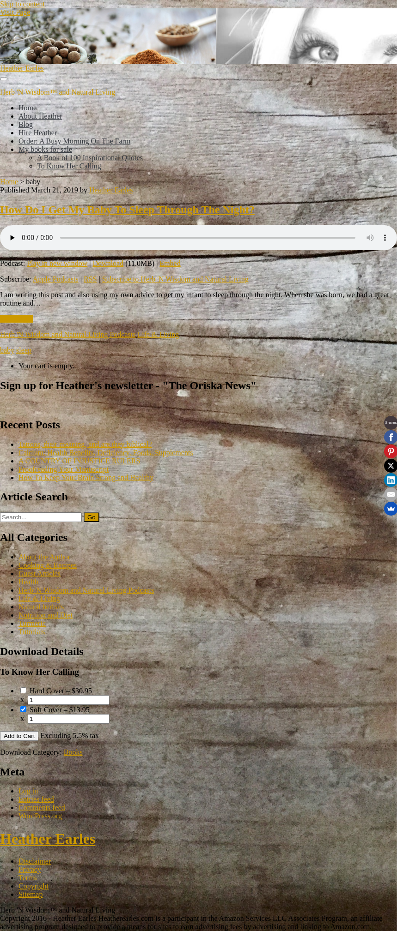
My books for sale (45, 149)
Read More (16, 319)
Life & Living (158, 334)
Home (27, 108)
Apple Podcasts (56, 279)
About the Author (44, 557)
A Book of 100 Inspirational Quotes (90, 158)
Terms (27, 878)
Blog (25, 124)
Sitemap (30, 894)
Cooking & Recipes (47, 565)
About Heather (40, 116)
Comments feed (41, 807)
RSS (90, 279)
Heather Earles (22, 68)
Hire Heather (37, 133)
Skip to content (22, 4)
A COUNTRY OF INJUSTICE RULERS (79, 461)
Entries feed (36, 799)
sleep (23, 350)
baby (7, 350)
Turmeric (32, 623)
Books (73, 752)
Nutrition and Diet (45, 615)
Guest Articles (39, 573)
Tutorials (31, 632)
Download (108, 263)
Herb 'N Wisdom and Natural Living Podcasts (67, 334)
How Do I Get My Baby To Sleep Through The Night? (127, 210)
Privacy (29, 869)
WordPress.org (40, 816)
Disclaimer (34, 861)
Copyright (33, 886)
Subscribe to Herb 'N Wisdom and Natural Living (175, 279)
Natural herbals (41, 607)
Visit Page (15, 12)
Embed (169, 263)
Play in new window (57, 263)
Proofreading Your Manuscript (63, 469)
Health (28, 582)
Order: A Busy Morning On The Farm (74, 141)
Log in (28, 791)
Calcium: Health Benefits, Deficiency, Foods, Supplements (105, 452)
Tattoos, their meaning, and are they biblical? (85, 444)
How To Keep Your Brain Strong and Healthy (85, 477)
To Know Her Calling (69, 166)
